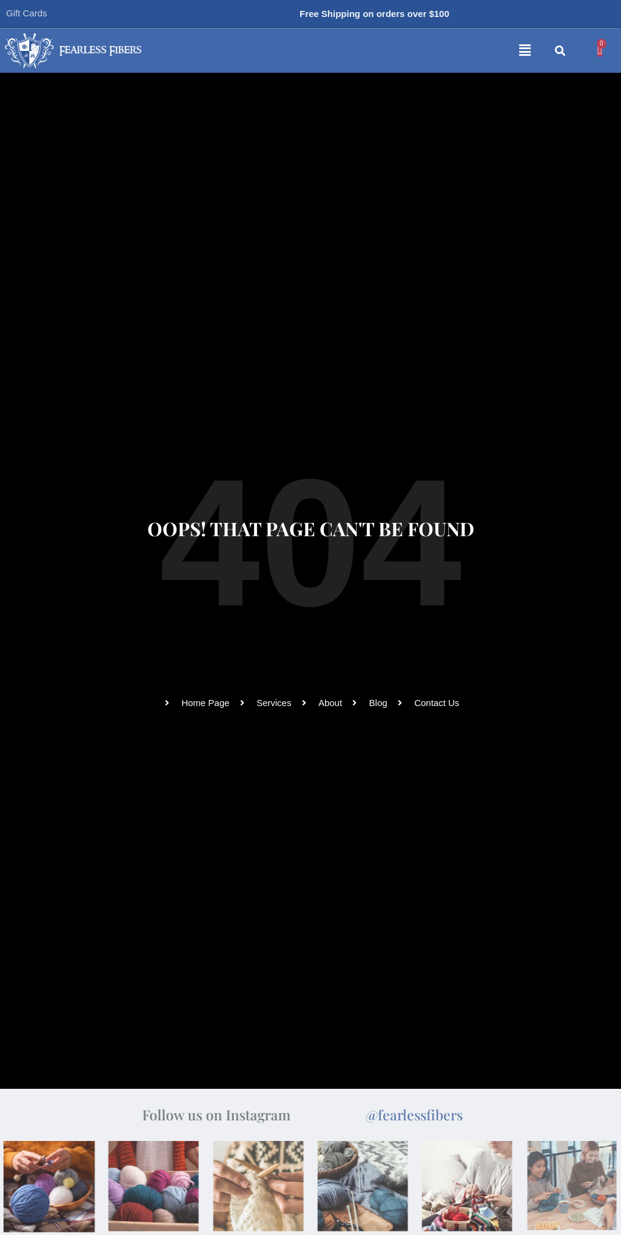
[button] (378, 51)
